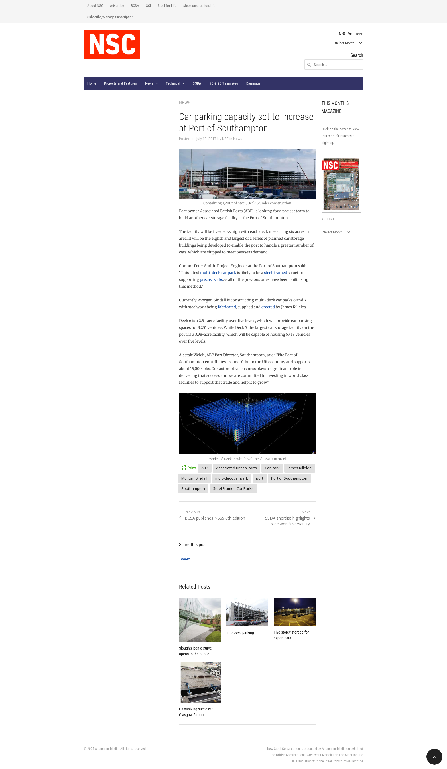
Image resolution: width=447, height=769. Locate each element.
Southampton (193, 488)
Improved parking (240, 632)
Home (91, 83)
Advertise (117, 5)
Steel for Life (167, 5)
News (149, 83)
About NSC (95, 5)
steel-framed (275, 272)
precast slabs (211, 279)
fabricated (227, 307)
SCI (148, 5)
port (259, 478)
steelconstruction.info (199, 5)
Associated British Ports (236, 467)
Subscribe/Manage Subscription (110, 17)
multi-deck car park (218, 272)
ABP (204, 467)
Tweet (184, 559)
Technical (173, 83)
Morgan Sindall (194, 478)
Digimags (253, 83)
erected (268, 307)
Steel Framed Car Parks (233, 488)
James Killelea (300, 467)
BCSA (135, 5)
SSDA (197, 83)
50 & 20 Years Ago (223, 83)
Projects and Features (120, 83)
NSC (225, 138)
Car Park (272, 467)
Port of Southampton (289, 478)
